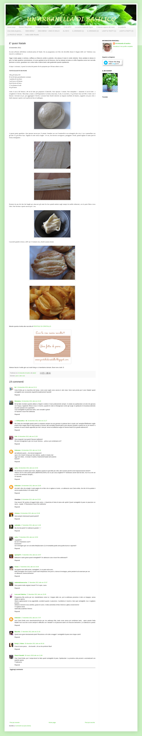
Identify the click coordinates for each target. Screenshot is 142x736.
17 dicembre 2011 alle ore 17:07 (31, 618)
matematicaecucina (21, 582)
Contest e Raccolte (42, 27)
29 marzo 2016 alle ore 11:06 (33, 655)
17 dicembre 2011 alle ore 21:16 (30, 631)
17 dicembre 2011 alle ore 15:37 (37, 582)
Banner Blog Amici (25, 27)
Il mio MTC (67, 27)
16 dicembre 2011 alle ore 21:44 (31, 450)
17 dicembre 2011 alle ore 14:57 (31, 555)
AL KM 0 (66, 31)
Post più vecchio (90, 722)
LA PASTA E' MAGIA (14, 35)
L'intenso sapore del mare (105, 27)
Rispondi (17, 395)
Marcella (17, 631)
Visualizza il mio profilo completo (123, 46)
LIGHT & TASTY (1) (109, 31)
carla (16, 468)
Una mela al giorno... (14, 31)
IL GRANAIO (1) (78, 31)
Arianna (17, 513)
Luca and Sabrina (20, 594)
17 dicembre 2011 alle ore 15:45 (36, 594)
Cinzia (17, 567)
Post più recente (15, 722)
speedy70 (18, 555)
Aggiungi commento (16, 669)
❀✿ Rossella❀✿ (21, 421)
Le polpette (122, 27)
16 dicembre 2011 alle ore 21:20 (31, 401)
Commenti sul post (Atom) (23, 726)
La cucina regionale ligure (84, 27)
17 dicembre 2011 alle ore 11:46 (31, 525)
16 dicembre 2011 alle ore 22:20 (31, 499)
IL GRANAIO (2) (93, 31)
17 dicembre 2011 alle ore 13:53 (28, 537)
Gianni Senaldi (19, 655)
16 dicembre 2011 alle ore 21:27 (37, 421)
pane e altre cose (20, 375)
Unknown (18, 450)
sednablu (18, 525)
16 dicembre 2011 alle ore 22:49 (30, 513)
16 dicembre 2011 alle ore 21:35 (28, 436)
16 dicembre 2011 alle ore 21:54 (28, 468)
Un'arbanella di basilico (123, 43)
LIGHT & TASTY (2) (126, 31)
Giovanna (18, 401)
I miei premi (56, 27)
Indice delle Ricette (32, 35)
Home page (11, 27)
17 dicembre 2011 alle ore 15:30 (29, 567)
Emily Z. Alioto (19, 643)
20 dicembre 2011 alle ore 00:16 (34, 643)
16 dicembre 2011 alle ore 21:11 (27, 387)
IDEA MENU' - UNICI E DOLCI (49, 31)
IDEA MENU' (30, 31)
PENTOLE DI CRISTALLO (42, 326)
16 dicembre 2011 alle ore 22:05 (31, 485)
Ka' (16, 387)
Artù (16, 436)
